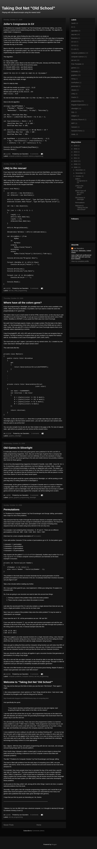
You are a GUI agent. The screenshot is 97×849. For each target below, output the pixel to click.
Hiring (73, 79)
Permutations (12, 509)
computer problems (15, 156)
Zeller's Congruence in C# (19, 24)
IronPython (75, 82)
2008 (76, 167)
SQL (72, 112)
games (11, 497)
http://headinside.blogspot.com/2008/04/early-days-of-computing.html (26, 698)
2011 (76, 158)
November (79, 173)
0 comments (34, 154)
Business (74, 38)
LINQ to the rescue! (15, 168)
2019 (76, 146)
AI (72, 27)
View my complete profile (80, 261)
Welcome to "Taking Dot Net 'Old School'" (28, 682)
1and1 (73, 23)
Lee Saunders (79, 248)
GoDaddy (74, 71)
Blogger (54, 844)
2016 (76, 149)
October (79, 176)
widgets (74, 116)
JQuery (73, 90)
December (79, 170)
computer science (28, 156)
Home (38, 825)
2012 (76, 155)
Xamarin (74, 127)
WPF (73, 123)
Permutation (37, 536)
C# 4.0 (73, 42)
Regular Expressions (78, 105)
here (25, 419)
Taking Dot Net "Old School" (28, 8)
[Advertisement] (79, 301)
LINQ (15, 290)
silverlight (18, 436)
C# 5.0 (73, 45)
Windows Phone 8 (77, 119)
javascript (74, 86)
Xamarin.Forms (76, 131)
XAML (73, 134)
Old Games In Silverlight (18, 447)
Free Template (76, 64)
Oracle (73, 97)
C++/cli (73, 49)
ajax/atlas (74, 31)
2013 (76, 152)
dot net (11, 290)
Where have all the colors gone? (23, 302)
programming (38, 156)
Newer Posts (9, 825)
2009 (76, 164)
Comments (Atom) (38, 830)
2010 (76, 161)
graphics (11, 436)
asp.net (73, 34)
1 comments (35, 433)
